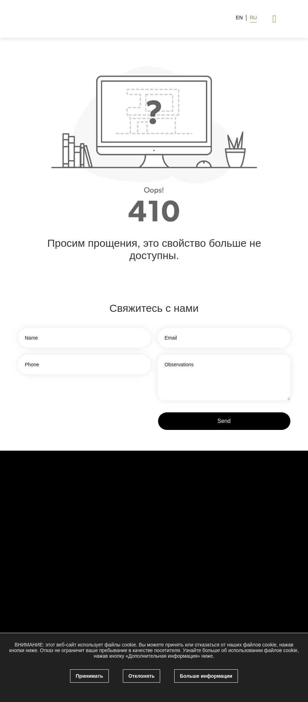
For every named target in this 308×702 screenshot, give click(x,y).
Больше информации (206, 676)
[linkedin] (239, 529)
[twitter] (226, 529)
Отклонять (141, 676)
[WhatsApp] (253, 529)
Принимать (89, 676)
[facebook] (212, 529)
